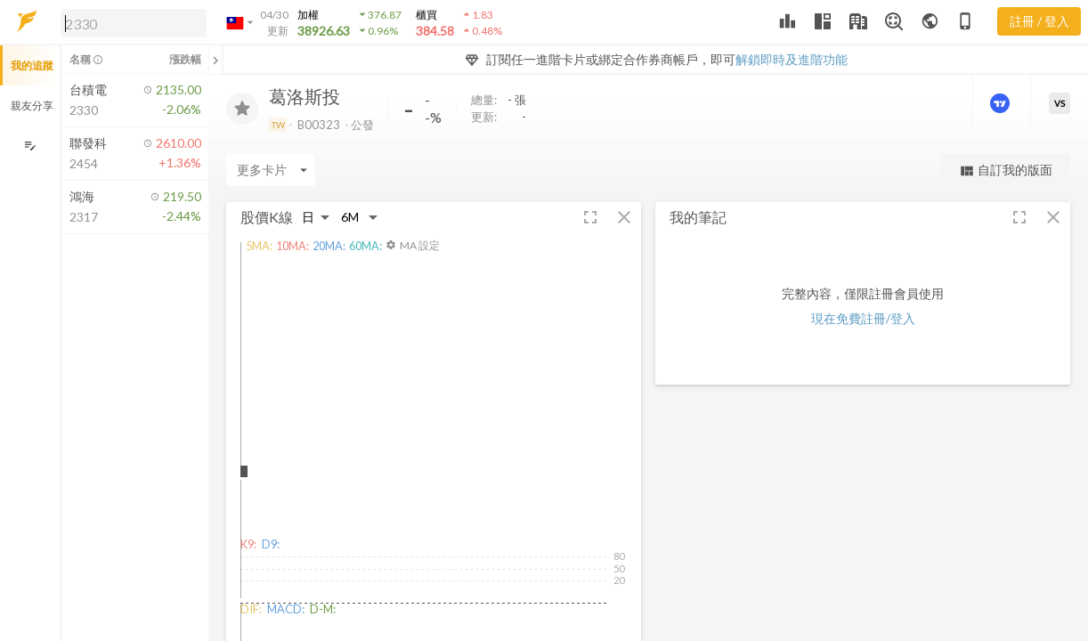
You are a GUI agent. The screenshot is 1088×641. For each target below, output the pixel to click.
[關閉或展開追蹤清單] (215, 59)
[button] (130, 22)
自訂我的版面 (1005, 170)
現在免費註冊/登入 (863, 318)
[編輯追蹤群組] (30, 146)
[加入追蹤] (242, 109)
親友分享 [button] (32, 105)
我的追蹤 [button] (32, 65)
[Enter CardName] (270, 170)
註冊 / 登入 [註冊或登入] (1039, 20)
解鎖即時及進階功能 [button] (791, 59)
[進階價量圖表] (1001, 103)
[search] (134, 23)
